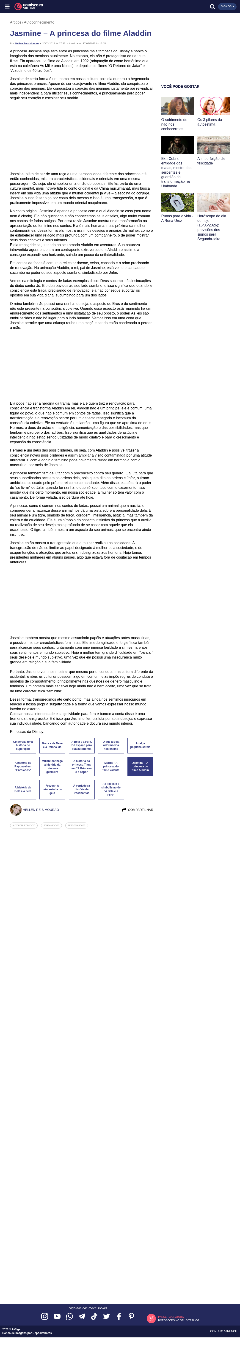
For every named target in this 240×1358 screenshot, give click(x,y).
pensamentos (51, 825)
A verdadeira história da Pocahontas (81, 789)
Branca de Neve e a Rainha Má (52, 745)
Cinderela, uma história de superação (23, 745)
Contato (217, 1331)
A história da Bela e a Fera (22, 789)
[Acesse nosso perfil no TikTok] (94, 1316)
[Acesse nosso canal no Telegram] (82, 1316)
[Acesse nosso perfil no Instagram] (45, 1316)
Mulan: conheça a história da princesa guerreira (52, 766)
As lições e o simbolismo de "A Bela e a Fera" (111, 789)
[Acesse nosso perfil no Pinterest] (131, 1316)
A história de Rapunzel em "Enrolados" (22, 766)
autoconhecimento (24, 825)
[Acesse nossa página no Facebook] (119, 1316)
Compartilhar (137, 809)
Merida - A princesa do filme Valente (110, 766)
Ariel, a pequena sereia (140, 745)
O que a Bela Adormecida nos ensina (111, 745)
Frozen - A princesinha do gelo (52, 789)
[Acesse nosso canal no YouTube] (57, 1316)
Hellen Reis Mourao (27, 43)
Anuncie (231, 1331)
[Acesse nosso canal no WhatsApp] (69, 1316)
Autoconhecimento (39, 22)
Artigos (16, 22)
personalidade (77, 825)
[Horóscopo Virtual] (64, 6)
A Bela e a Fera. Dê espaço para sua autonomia (82, 745)
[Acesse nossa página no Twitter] (106, 1316)
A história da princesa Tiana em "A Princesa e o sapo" (82, 766)
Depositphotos (42, 1333)
